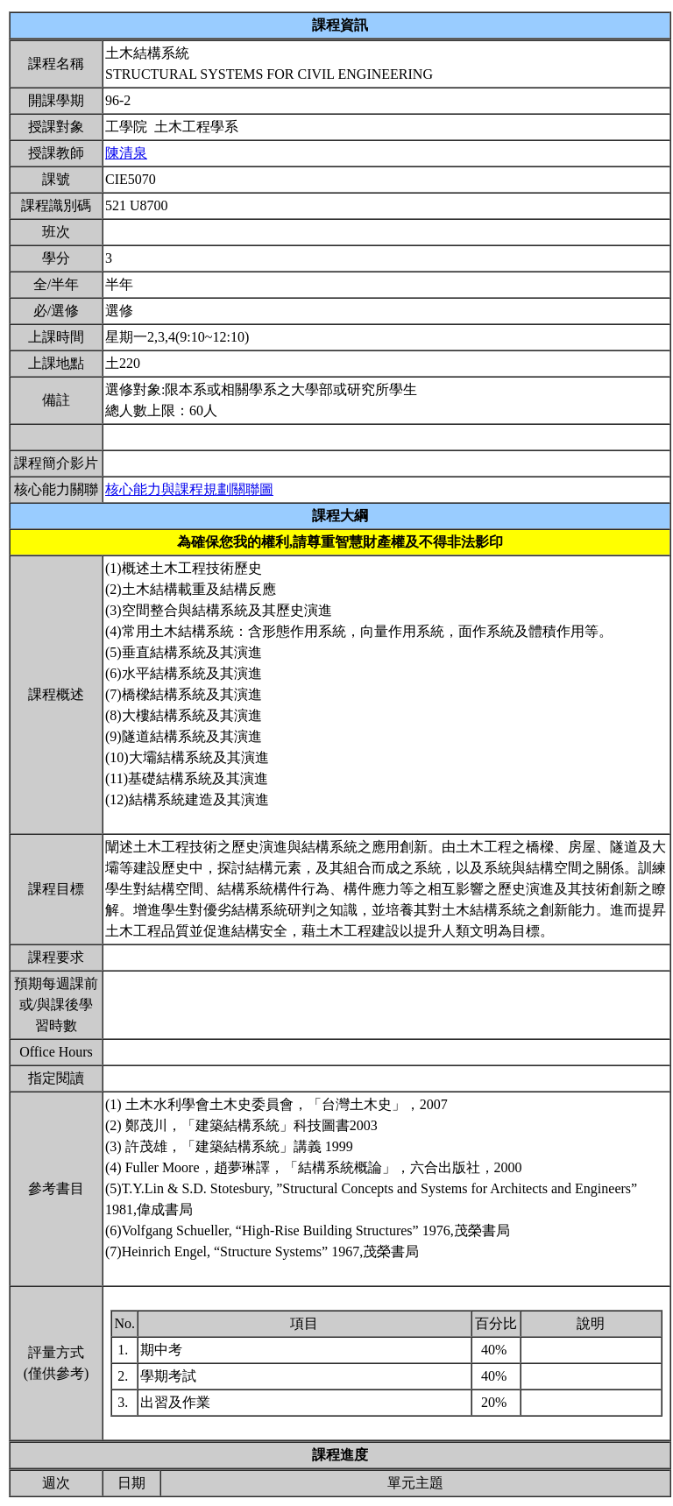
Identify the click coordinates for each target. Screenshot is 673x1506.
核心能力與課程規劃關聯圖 (189, 489)
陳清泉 (126, 152)
